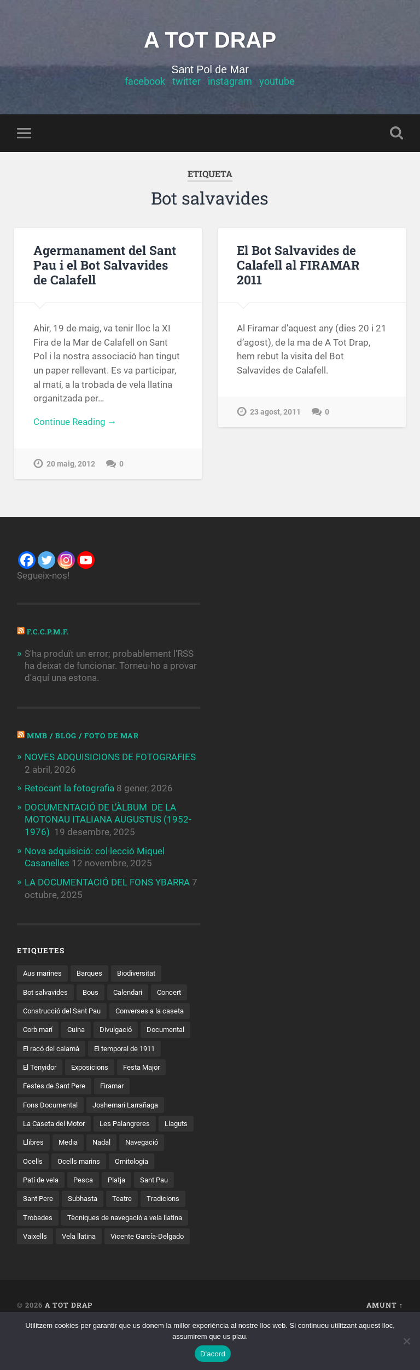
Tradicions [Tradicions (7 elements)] (40, 1237)
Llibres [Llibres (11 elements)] (74, 1161)
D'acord (212, 1354)
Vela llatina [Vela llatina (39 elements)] (41, 1275)
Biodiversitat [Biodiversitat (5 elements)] (144, 971)
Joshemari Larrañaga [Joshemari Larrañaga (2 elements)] (134, 1123)
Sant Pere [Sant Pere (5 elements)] (85, 1218)
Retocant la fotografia (69, 788)
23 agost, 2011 (275, 397)
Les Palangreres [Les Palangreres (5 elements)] (133, 1142)
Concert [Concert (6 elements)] (36, 1009)
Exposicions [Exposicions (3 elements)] (43, 1085)
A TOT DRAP (210, 40)
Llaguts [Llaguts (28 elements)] (36, 1161)
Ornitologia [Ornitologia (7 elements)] (42, 1199)
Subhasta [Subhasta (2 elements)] (132, 1218)
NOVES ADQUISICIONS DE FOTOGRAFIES (110, 757)
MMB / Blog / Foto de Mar (85, 736)
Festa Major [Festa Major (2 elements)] (98, 1085)
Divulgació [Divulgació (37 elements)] (40, 1047)
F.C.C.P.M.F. (49, 632)
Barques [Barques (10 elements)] (94, 971)
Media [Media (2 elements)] (111, 1161)
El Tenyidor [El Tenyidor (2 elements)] (123, 1066)
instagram (230, 82)
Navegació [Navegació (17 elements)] (41, 1180)
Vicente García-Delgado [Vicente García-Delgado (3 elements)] (114, 1275)
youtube (277, 82)
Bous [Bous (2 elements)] (95, 990)
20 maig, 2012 (70, 464)
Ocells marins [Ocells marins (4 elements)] (131, 1180)
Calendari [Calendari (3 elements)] (135, 990)
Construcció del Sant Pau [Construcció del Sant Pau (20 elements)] (107, 1009)
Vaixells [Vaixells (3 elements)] (175, 1256)
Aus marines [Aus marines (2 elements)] (44, 971)
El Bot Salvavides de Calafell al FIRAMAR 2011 (312, 257)
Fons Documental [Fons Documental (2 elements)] (53, 1123)
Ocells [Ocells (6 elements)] (84, 1180)
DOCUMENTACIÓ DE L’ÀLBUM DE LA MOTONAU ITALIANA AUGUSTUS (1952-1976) (108, 818)
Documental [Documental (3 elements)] (93, 1047)
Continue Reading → (75, 422)
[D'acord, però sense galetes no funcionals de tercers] (406, 1341)
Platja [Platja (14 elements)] (174, 1199)
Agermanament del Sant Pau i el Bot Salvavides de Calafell (104, 265)
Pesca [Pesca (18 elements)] (139, 1199)
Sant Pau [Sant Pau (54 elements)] (38, 1218)
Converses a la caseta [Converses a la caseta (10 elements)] (60, 1028)
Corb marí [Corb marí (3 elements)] (128, 1028)
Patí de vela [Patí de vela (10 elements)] (94, 1199)
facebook (145, 82)
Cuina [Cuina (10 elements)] (169, 1028)
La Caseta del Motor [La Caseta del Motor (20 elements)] (57, 1142)
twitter (186, 82)
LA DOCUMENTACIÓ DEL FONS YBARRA (107, 881)
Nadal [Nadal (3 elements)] (146, 1161)
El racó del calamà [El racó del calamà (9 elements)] (159, 1047)
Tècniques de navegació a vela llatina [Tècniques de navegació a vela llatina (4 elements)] (85, 1256)
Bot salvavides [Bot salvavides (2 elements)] (47, 990)
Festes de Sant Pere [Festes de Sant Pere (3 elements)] (56, 1104)
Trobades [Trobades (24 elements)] (88, 1237)
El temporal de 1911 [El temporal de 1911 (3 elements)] (56, 1066)
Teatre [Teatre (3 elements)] (174, 1218)
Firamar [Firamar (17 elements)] (117, 1104)
